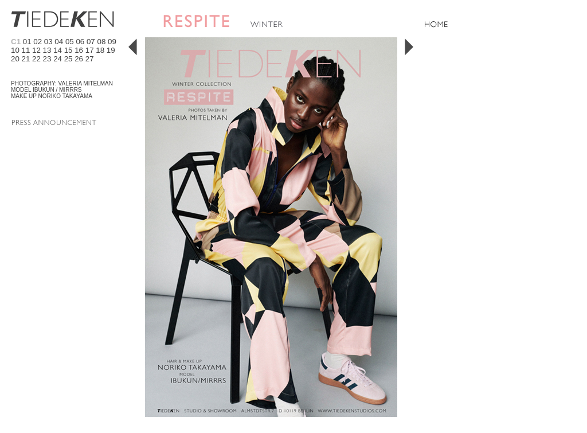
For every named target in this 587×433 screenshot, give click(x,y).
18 (100, 50)
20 (15, 58)
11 (26, 50)
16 (79, 50)
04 (58, 41)
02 (37, 41)
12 (36, 50)
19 (111, 50)
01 (27, 41)
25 (68, 58)
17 (89, 50)
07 (91, 41)
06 (80, 41)
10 (15, 50)
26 (79, 58)
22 (36, 58)
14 (57, 50)
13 (47, 50)
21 (26, 58)
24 (57, 58)
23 (47, 58)
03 (48, 41)
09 (112, 41)
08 (101, 41)
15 (68, 50)
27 (89, 58)
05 (69, 41)
